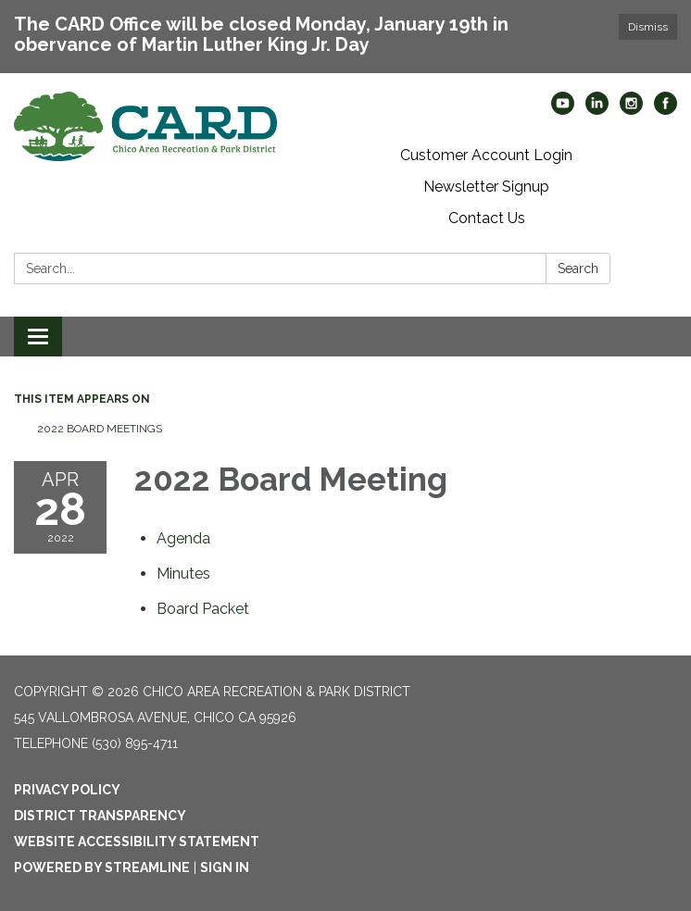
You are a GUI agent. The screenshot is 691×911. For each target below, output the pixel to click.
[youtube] (562, 110)
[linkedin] (597, 110)
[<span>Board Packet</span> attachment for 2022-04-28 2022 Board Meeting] (203, 609)
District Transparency (100, 815)
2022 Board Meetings (99, 428)
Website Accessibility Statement (136, 841)
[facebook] (665, 110)
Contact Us (486, 218)
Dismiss (648, 26)
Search (578, 268)
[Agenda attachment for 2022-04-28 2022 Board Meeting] (183, 538)
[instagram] (631, 110)
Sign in (224, 867)
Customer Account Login (486, 155)
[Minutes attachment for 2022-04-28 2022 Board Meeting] (183, 573)
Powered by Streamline (102, 867)
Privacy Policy (67, 789)
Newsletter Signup (486, 186)
